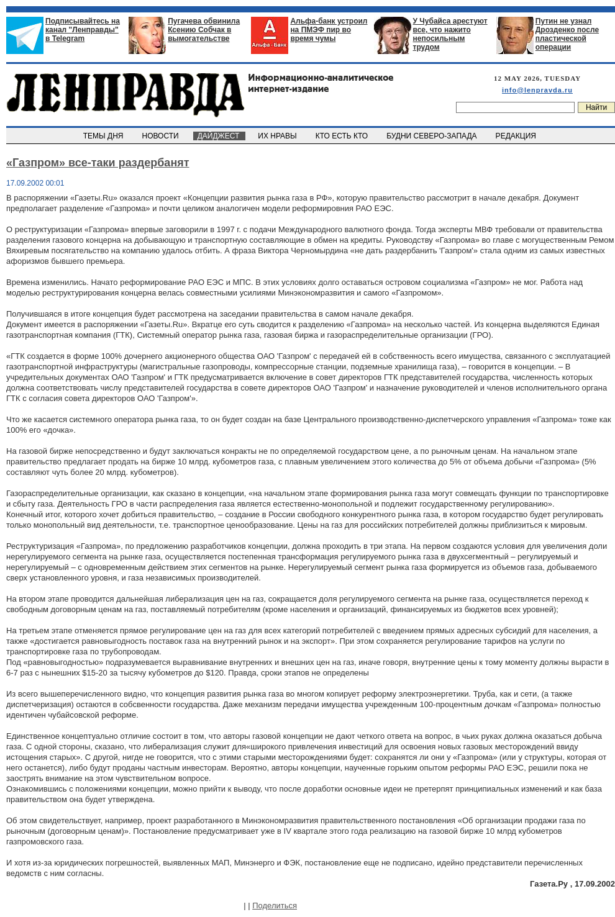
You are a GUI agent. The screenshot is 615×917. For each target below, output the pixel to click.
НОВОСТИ (161, 136)
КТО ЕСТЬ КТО (342, 136)
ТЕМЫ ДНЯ (104, 136)
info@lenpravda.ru (537, 90)
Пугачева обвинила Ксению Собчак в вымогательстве (204, 30)
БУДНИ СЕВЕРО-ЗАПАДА (432, 136)
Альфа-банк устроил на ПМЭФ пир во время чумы (328, 30)
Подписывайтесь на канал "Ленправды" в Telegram (82, 30)
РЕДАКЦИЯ (516, 136)
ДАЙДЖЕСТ (219, 136)
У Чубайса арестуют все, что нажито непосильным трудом (450, 34)
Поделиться (274, 905)
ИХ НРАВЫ (278, 136)
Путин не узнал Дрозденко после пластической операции (567, 34)
